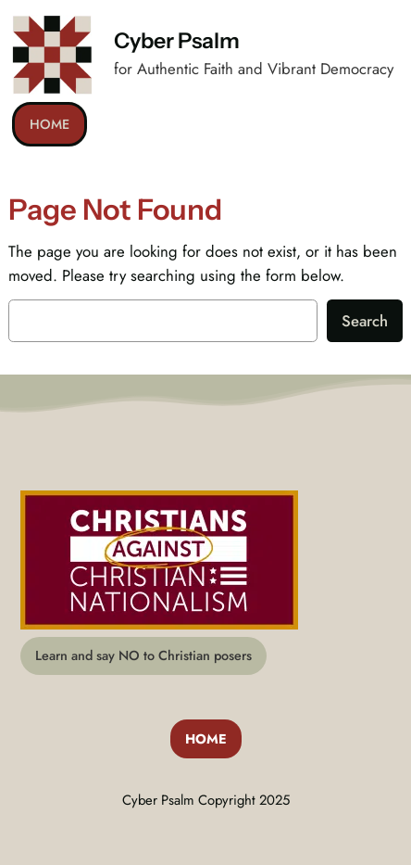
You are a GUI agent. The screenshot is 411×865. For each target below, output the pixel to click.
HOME (49, 124)
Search (365, 321)
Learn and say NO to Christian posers (143, 655)
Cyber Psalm (177, 41)
